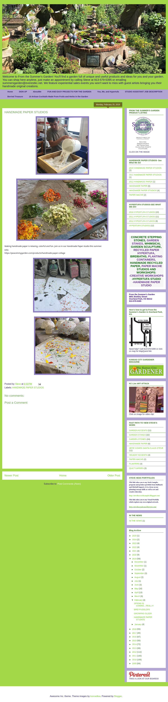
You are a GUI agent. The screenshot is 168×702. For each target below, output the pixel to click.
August (137, 577)
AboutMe (37, 92)
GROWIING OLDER (143, 613)
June (136, 585)
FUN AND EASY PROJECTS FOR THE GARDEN (69, 92)
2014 (134, 644)
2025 (134, 536)
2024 (134, 539)
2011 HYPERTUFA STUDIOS (142, 216)
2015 (134, 640)
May (136, 588)
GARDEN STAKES (137, 435)
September (139, 573)
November (139, 566)
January (138, 624)
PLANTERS (134, 464)
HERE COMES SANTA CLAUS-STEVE (146, 448)
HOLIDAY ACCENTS (138, 455)
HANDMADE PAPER (138, 186)
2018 (134, 629)
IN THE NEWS (135, 521)
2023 (134, 543)
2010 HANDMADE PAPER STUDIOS (145, 168)
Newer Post (11, 475)
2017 (134, 633)
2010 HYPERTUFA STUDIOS (142, 212)
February (138, 600)
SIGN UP (23, 92)
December (139, 562)
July (136, 581)
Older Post (113, 475)
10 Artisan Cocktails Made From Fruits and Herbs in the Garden (58, 96)
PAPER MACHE (136, 195)
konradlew (95, 696)
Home (10, 92)
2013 (134, 648)
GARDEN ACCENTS (138, 430)
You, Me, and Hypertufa (108, 92)
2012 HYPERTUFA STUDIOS (142, 221)
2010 (134, 660)
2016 (134, 637)
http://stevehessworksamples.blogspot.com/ (144, 496)
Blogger (118, 696)
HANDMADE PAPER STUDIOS (28, 387)
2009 (134, 663)
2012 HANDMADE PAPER (140, 182)
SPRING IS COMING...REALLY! (144, 604)
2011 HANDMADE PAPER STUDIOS (145, 175)
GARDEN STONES (137, 439)
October (138, 569)
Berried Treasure (15, 96)
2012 (134, 652)
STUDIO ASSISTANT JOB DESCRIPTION (143, 92)
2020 (134, 555)
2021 (134, 551)
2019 (134, 559)
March (137, 596)
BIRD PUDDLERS (142, 609)
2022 (134, 547)
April (136, 592)
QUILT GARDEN (136, 468)
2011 (134, 656)
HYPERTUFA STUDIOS (139, 225)
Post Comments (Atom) (69, 484)
